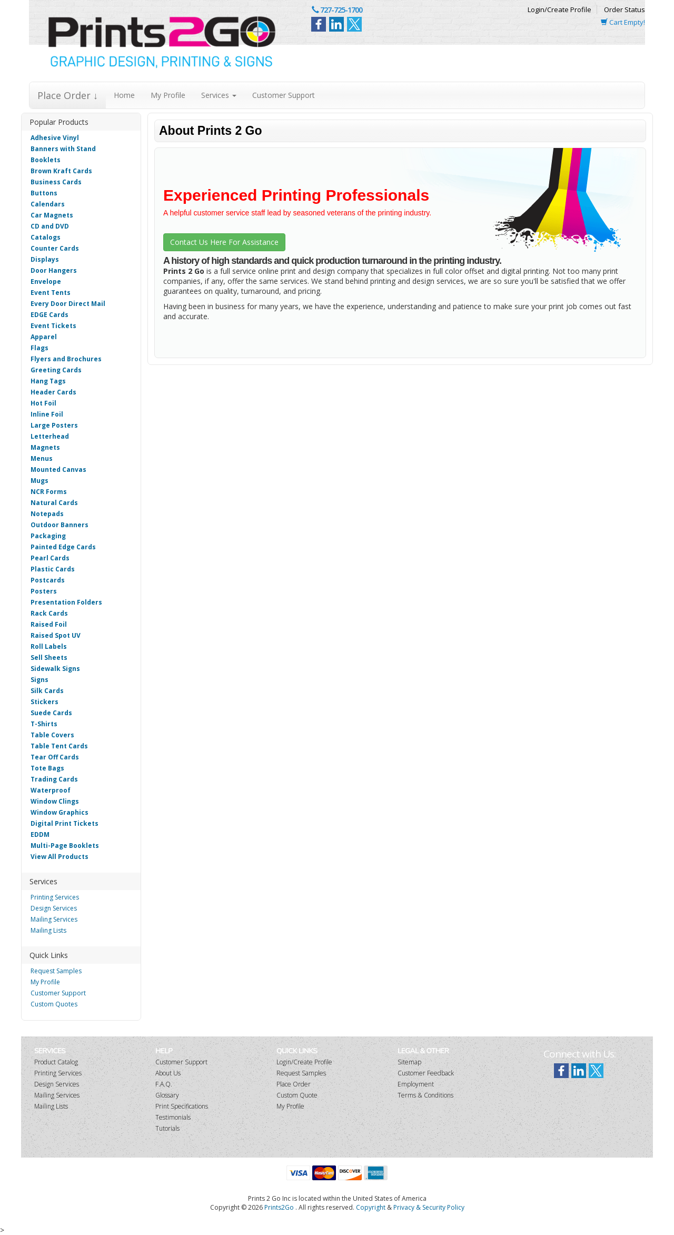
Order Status (624, 9)
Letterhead (50, 436)
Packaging (48, 535)
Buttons (44, 193)
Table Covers (52, 734)
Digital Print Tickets (64, 823)
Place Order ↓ (67, 95)
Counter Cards (55, 248)
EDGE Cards (49, 314)
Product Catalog (56, 1062)
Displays (45, 259)
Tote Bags (47, 768)
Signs (39, 679)
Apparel (44, 336)
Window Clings (55, 801)
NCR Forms (49, 491)
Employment (416, 1084)
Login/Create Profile (559, 9)
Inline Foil (47, 414)
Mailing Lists (48, 930)
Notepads (47, 513)
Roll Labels (49, 646)
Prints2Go (279, 1207)
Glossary (167, 1095)
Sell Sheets (49, 657)
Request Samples (56, 970)
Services (218, 95)
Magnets (45, 447)
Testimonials (173, 1117)
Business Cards (56, 181)
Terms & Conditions (425, 1095)
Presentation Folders (66, 602)
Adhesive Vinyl (55, 137)
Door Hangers (54, 270)
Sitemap (409, 1062)
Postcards (48, 580)
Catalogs (46, 237)
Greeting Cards (56, 369)
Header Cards (53, 392)
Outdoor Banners (59, 524)
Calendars (48, 204)
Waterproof (51, 790)
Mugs (39, 480)
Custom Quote (297, 1095)
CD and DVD (50, 226)
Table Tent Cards (59, 746)
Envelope (46, 281)
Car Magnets (52, 215)
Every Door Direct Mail (68, 303)
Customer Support (283, 95)
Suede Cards (51, 712)
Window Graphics (59, 812)
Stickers (44, 701)
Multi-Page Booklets (65, 845)
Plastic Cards (53, 569)
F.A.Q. (163, 1084)
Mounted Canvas (58, 469)
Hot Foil (43, 403)
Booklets (46, 159)
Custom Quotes (54, 1004)
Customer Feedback (426, 1073)
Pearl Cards (50, 558)
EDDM (40, 834)
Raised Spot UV (56, 635)
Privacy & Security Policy (428, 1207)
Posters (44, 591)
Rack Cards (49, 613)
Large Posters (54, 425)
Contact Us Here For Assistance (224, 242)
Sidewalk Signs (55, 668)
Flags (39, 347)
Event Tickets (53, 325)
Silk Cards (47, 690)
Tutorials (167, 1128)
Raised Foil (49, 624)
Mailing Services (54, 919)
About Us (168, 1073)
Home (124, 95)
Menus (42, 458)
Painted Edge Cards (63, 546)
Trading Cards (54, 779)
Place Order (293, 1084)
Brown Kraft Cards (61, 170)
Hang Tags (48, 381)
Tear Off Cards (55, 757)
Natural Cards (54, 502)
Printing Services (55, 897)
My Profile (168, 95)
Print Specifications (181, 1106)
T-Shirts (44, 723)
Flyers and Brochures (66, 358)
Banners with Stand (63, 148)
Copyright (370, 1207)
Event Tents (51, 292)
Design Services (54, 908)
